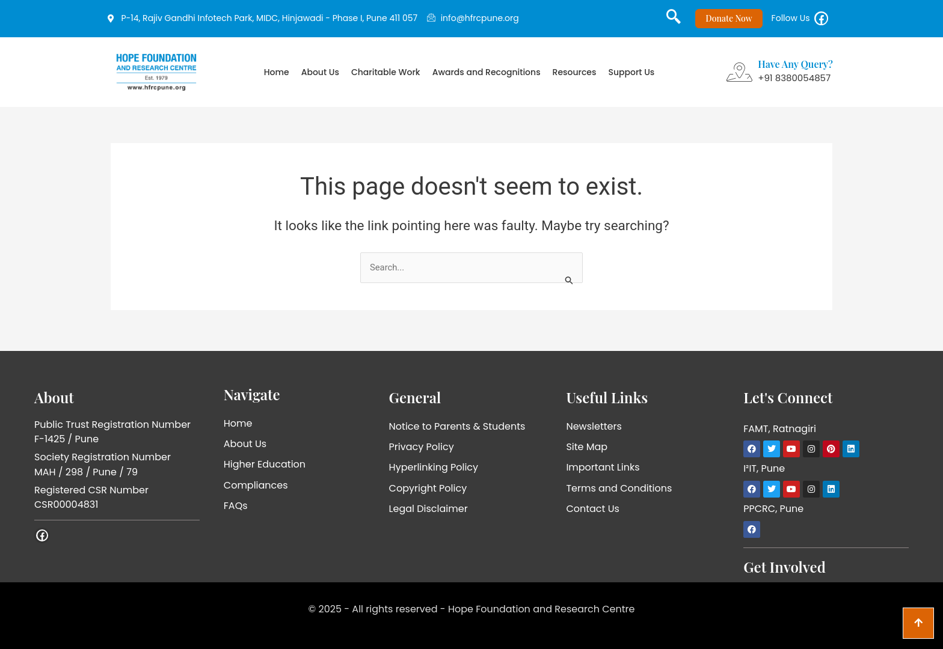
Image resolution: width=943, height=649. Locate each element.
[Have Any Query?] (739, 77)
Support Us (631, 77)
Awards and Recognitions (486, 77)
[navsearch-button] (669, 21)
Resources (575, 77)
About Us (320, 77)
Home (276, 77)
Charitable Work (385, 77)
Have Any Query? (795, 68)
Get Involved (784, 566)
